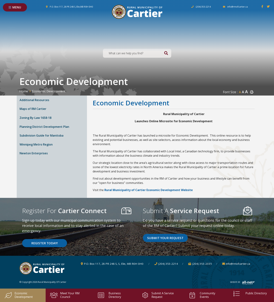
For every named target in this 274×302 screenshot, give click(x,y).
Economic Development (48, 91)
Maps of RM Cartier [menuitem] (33, 109)
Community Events (201, 295)
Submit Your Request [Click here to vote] (165, 238)
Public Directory (249, 294)
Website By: (242, 282)
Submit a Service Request (157, 295)
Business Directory (109, 295)
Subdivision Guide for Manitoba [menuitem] (41, 135)
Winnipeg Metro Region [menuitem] (36, 144)
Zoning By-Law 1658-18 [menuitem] (35, 118)
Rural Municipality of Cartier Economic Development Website (148, 190)
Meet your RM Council (65, 295)
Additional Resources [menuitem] (34, 100)
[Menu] (15, 7)
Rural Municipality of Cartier (137, 11)
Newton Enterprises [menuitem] (34, 153)
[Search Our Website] (137, 53)
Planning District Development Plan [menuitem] (44, 127)
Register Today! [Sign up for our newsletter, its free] (44, 243)
